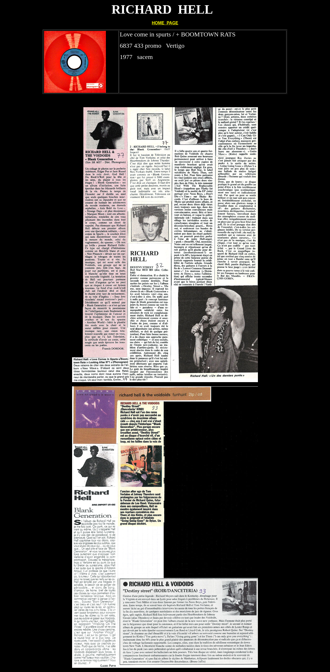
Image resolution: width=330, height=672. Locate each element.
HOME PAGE (165, 23)
